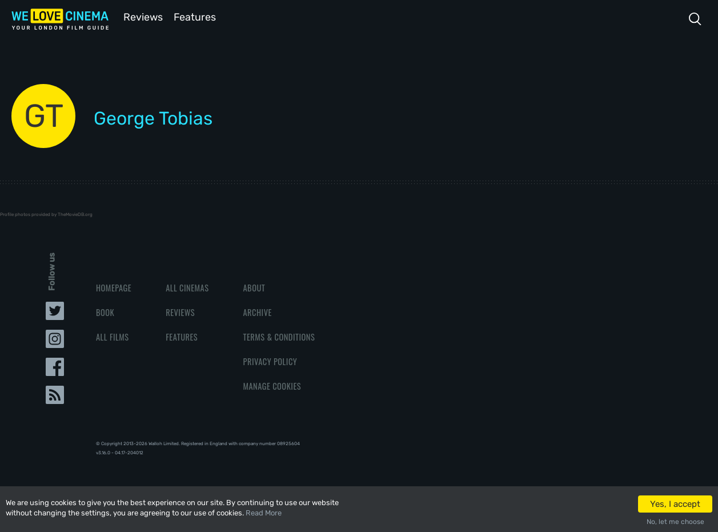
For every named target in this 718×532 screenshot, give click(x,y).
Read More (264, 513)
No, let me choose (675, 521)
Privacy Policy (270, 360)
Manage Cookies (272, 385)
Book (105, 311)
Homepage (113, 287)
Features (197, 16)
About (254, 287)
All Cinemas (187, 287)
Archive (257, 311)
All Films (112, 336)
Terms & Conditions (279, 336)
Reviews (141, 16)
